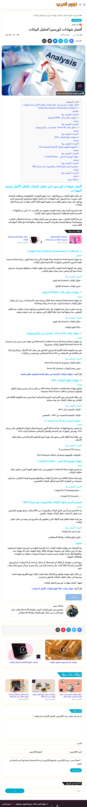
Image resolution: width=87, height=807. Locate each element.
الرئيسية (77, 15)
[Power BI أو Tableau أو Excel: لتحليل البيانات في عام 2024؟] (16, 684)
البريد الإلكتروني (75, 751)
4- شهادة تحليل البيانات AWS (66, 137)
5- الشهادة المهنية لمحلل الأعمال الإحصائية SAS (58, 147)
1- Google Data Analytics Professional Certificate (58, 108)
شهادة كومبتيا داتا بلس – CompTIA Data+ (61, 157)
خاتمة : (75, 176)
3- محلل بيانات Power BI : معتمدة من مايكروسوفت (56, 127)
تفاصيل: (75, 111)
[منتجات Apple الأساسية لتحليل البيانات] (35, 239)
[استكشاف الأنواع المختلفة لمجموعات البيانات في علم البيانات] (75, 239)
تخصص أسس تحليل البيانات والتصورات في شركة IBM (55, 166)
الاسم (79, 742)
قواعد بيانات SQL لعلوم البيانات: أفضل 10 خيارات (52, 589)
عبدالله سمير (76, 35)
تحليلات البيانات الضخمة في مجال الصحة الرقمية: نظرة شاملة (47, 374)
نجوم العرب (73, 597)
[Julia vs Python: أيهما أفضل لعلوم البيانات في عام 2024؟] (43, 684)
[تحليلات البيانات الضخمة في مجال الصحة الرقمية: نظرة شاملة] (70, 684)
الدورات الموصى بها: (69, 114)
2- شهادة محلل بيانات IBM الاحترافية (63, 118)
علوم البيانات (67, 15)
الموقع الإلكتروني (35, 751)
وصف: (75, 121)
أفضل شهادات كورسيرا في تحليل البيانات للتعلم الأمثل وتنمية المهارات (50, 105)
